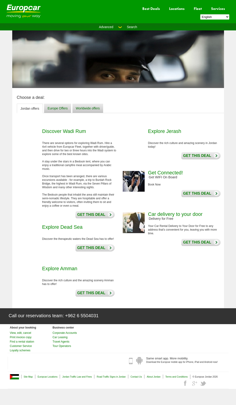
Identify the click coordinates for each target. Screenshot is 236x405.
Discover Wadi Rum (64, 131)
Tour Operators (62, 346)
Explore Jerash (164, 131)
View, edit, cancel (20, 333)
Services (218, 8)
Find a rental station (22, 341)
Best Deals (151, 8)
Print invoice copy (21, 337)
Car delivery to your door (175, 214)
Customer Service (21, 346)
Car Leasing (60, 337)
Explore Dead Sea (62, 227)
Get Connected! (165, 173)
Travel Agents (61, 341)
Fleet (198, 8)
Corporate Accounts (65, 333)
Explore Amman (59, 268)
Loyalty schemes (20, 350)
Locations (177, 8)
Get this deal (90, 214)
